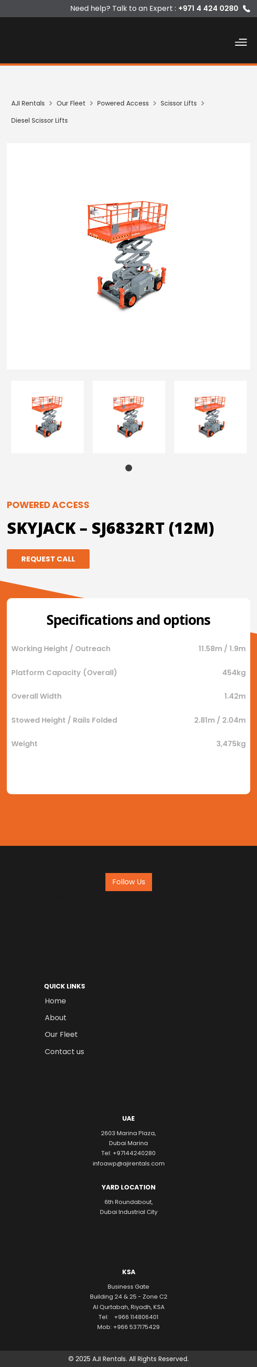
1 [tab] (128, 468)
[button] (241, 44)
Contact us (64, 1052)
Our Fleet (61, 1035)
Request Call (48, 559)
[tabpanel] (47, 417)
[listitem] (128, 256)
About (56, 1018)
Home (55, 1001)
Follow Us (128, 882)
